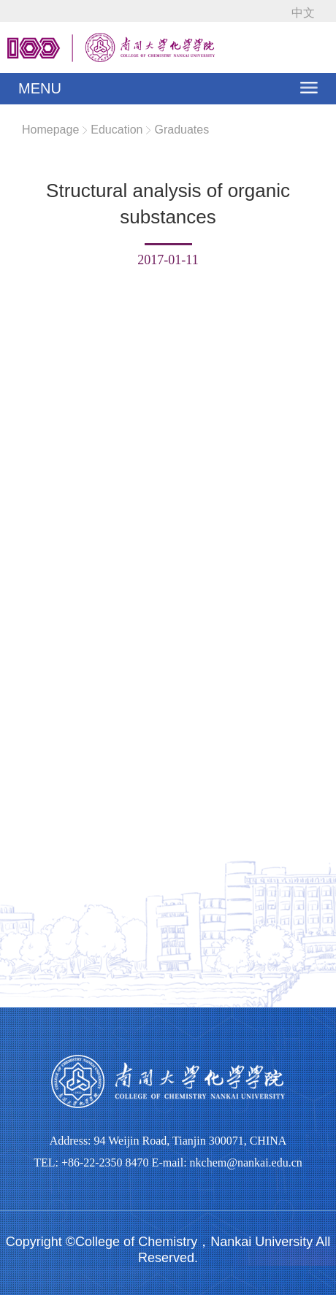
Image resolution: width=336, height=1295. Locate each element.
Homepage (50, 129)
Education (116, 129)
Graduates (181, 129)
